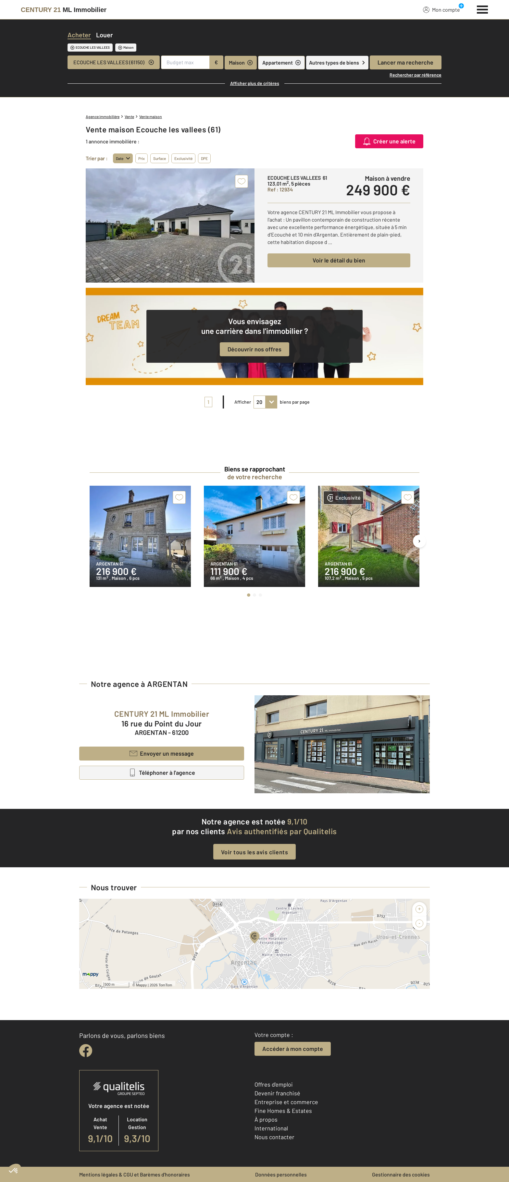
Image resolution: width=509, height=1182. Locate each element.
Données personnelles (281, 1174)
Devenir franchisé (277, 1093)
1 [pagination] (208, 402)
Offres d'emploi (274, 1084)
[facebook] (85, 1050)
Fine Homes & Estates (283, 1110)
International (271, 1128)
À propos (266, 1119)
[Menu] (482, 9)
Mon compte (441, 9)
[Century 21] (63, 10)
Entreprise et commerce (286, 1101)
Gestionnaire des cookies (401, 1174)
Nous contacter (274, 1136)
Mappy (141, 985)
